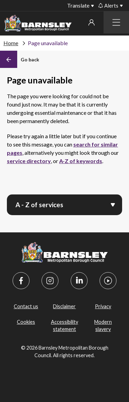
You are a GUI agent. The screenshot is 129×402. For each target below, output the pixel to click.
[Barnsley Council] (38, 24)
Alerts (108, 5)
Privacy (103, 306)
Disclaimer (64, 306)
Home (10, 43)
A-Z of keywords (80, 161)
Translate (78, 5)
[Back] (19, 59)
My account (91, 22)
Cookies (26, 322)
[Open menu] (113, 204)
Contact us (26, 306)
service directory (29, 161)
